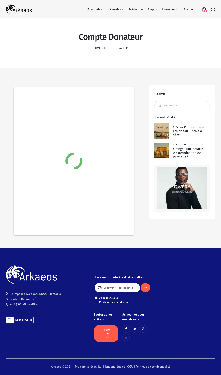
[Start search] (213, 10)
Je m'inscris (145, 289)
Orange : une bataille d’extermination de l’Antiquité (188, 153)
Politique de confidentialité (153, 366)
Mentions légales (114, 366)
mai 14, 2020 (197, 126)
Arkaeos (56, 366)
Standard (179, 126)
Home (97, 48)
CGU (130, 366)
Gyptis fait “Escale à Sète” (187, 133)
